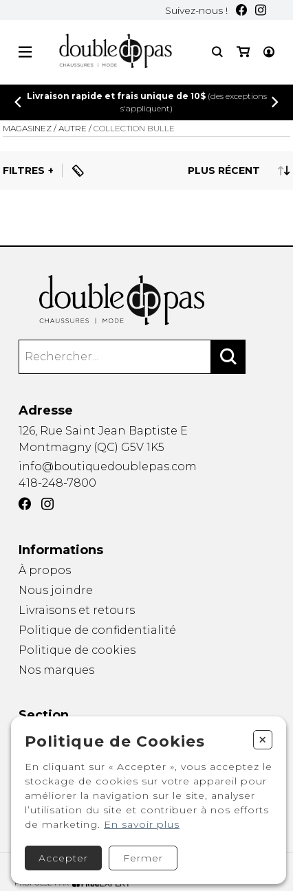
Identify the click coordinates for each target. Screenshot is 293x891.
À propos (45, 570)
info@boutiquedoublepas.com (108, 466)
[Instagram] (260, 9)
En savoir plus (142, 824)
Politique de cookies (77, 650)
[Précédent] (17, 102)
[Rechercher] (228, 357)
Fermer (143, 858)
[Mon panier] (243, 51)
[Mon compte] (268, 51)
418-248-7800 (57, 483)
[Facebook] (241, 9)
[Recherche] (217, 51)
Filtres (24, 170)
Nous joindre (56, 590)
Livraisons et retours (77, 610)
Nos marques (56, 671)
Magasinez (27, 128)
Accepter (63, 858)
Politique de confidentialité (97, 630)
